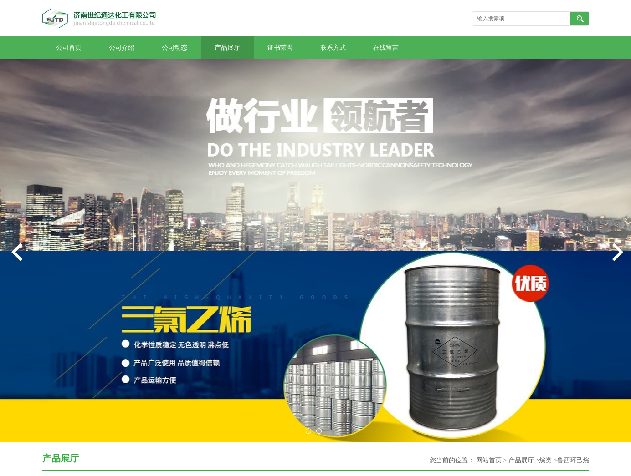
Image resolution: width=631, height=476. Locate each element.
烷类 (545, 460)
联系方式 (333, 47)
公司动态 (174, 47)
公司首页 (69, 47)
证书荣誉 (280, 47)
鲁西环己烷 (573, 460)
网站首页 (489, 460)
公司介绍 (121, 47)
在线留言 (386, 47)
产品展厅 (227, 47)
